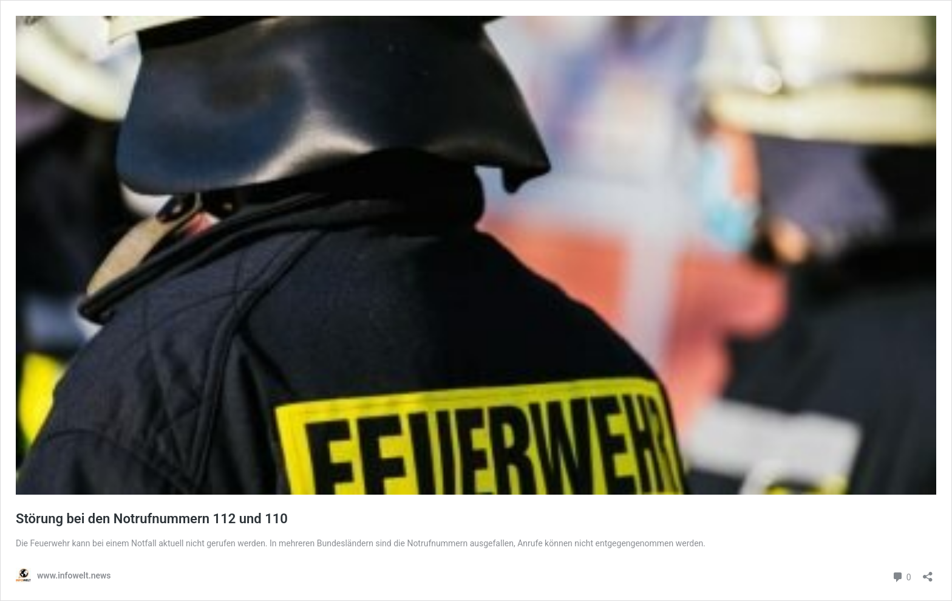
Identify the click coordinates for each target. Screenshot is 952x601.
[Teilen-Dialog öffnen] (927, 572)
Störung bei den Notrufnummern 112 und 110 (152, 518)
